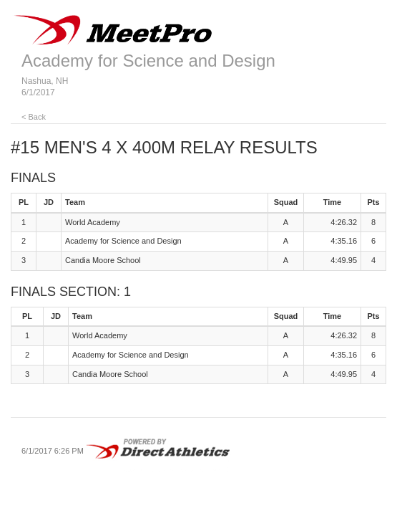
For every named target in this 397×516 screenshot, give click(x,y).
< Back (33, 117)
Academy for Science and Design (148, 60)
